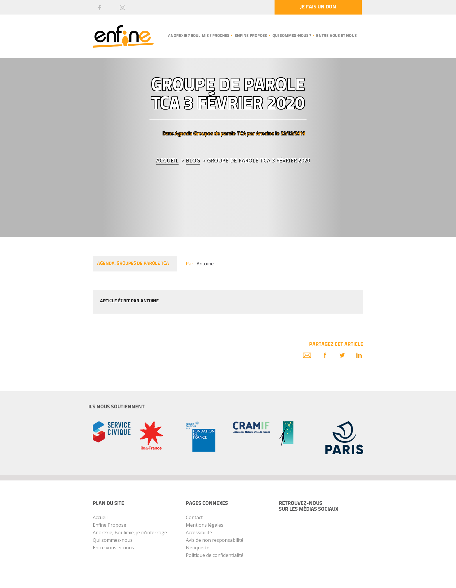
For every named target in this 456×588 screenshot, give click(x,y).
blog (193, 160)
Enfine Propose (109, 525)
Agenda (183, 133)
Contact (194, 517)
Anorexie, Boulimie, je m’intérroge (130, 532)
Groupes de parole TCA (219, 133)
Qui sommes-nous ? (291, 36)
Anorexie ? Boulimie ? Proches (198, 36)
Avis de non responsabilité (214, 540)
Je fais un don (318, 7)
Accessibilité (199, 532)
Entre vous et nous (336, 36)
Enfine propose (251, 36)
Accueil (167, 160)
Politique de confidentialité (214, 555)
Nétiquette (197, 547)
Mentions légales (204, 525)
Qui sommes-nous (113, 540)
